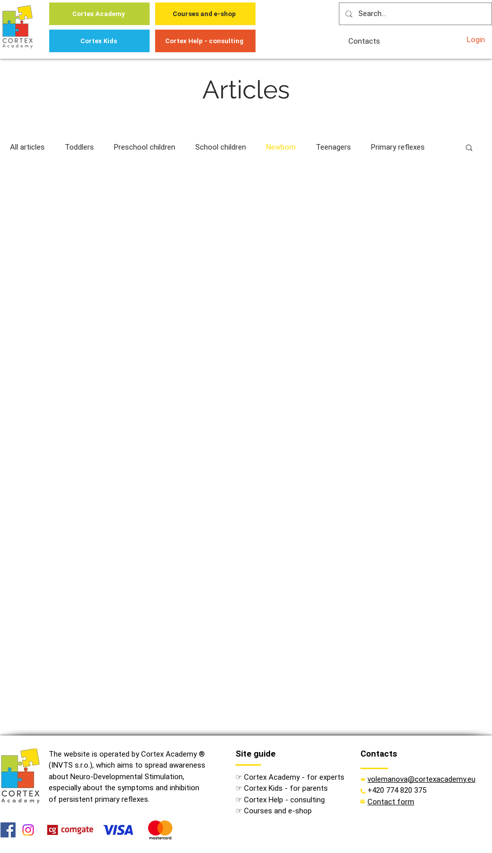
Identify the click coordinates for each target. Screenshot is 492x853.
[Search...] (414, 14)
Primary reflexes (398, 147)
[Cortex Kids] (99, 41)
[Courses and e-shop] (205, 14)
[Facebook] (8, 829)
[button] (469, 148)
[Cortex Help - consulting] (205, 41)
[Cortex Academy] (99, 14)
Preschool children (144, 147)
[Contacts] (365, 41)
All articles (27, 147)
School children (220, 147)
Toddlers (79, 147)
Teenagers (333, 147)
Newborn (281, 147)
